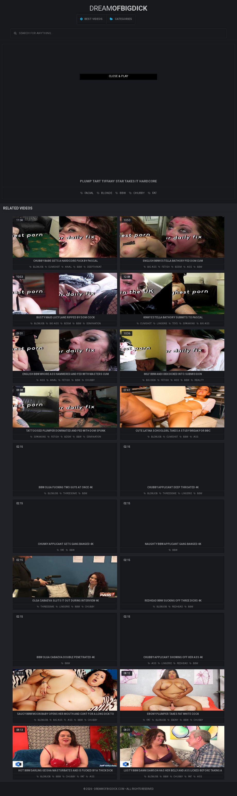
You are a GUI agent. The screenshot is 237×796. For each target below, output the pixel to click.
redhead (175, 606)
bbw (120, 193)
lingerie (160, 323)
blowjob (36, 267)
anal (66, 267)
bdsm (176, 267)
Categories (121, 19)
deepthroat (93, 267)
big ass (150, 267)
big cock (149, 380)
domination (92, 323)
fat (152, 193)
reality (197, 380)
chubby (137, 193)
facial (87, 193)
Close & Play (118, 76)
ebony (172, 720)
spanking (187, 323)
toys (173, 323)
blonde (104, 193)
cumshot (52, 267)
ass (187, 267)
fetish (164, 267)
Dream (118, 8)
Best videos (91, 19)
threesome (68, 493)
